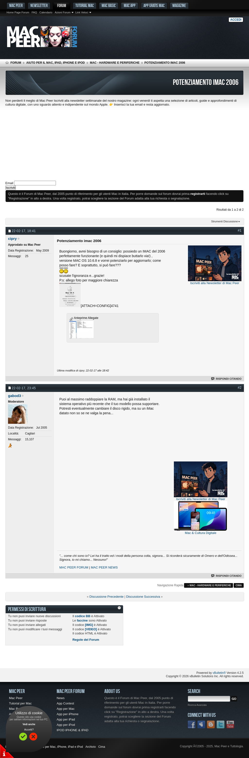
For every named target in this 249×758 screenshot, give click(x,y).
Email (9, 183)
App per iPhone (68, 714)
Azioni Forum (63, 12)
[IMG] (89, 625)
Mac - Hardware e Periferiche (115, 62)
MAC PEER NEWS (104, 567)
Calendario (45, 12)
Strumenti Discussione (224, 221)
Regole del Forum (85, 639)
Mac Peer (16, 698)
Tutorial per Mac (20, 703)
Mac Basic (109, 5)
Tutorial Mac (84, 5)
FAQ (34, 12)
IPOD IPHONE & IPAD (73, 730)
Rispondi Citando (226, 378)
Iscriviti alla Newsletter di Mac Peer (214, 283)
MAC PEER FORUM (73, 567)
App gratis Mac (154, 5)
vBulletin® (219, 673)
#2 (239, 387)
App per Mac (66, 709)
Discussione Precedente (106, 596)
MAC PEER (16, 5)
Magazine (179, 5)
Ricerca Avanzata (197, 705)
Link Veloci (81, 12)
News (61, 698)
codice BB (82, 616)
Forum (61, 5)
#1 (239, 230)
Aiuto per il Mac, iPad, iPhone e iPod (55, 62)
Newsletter (39, 5)
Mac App (129, 5)
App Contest (65, 703)
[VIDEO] (91, 629)
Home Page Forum (18, 12)
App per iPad (66, 719)
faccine (82, 620)
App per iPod (66, 725)
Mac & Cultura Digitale (200, 533)
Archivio (90, 747)
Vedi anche (29, 724)
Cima (239, 585)
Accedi (235, 19)
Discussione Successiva (143, 596)
